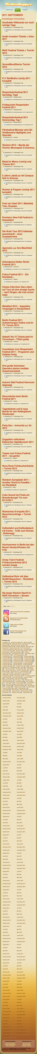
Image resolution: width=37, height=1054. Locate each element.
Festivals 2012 (6, 659)
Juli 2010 (19, 962)
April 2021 (5, 770)
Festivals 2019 (17, 661)
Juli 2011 (19, 944)
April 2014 (5, 895)
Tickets (25, 10)
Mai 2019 (19, 801)
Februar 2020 (6, 789)
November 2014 (21, 883)
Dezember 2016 (7, 847)
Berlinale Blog (20, 646)
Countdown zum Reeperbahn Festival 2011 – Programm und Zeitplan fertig (18, 352)
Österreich (26, 642)
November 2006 (21, 1030)
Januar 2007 (20, 1026)
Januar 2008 (20, 1008)
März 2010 (19, 969)
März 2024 (5, 725)
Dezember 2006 (7, 1030)
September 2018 (21, 813)
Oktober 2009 (6, 978)
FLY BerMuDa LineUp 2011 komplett (16, 79)
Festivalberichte (16, 653)
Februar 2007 (6, 1026)
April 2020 (5, 786)
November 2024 (7, 713)
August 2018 (6, 816)
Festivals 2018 (6, 661)
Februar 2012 (6, 935)
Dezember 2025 (7, 697)
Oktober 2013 (6, 905)
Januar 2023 (6, 743)
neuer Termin (9, 682)
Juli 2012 (19, 926)
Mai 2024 (5, 722)
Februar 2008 (6, 1008)
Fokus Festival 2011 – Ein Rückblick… (15, 275)
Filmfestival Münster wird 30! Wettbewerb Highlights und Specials (17, 132)
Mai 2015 (19, 874)
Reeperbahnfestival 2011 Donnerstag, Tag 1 (15, 118)
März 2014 (19, 895)
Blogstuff (4, 648)
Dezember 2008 (7, 993)
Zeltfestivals (26, 692)
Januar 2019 (20, 807)
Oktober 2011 (6, 941)
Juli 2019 (19, 798)
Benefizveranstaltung (7, 646)
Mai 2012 (19, 929)
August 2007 (6, 1017)
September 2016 (21, 850)
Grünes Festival (10, 670)
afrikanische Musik (16, 642)
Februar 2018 (6, 825)
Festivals (9, 10)
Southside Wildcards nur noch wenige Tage (18, 23)
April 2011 (5, 950)
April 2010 (5, 969)
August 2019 (6, 798)
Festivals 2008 (27, 656)
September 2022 (7, 749)
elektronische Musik (15, 652)
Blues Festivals (13, 648)
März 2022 (5, 758)
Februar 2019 (6, 807)
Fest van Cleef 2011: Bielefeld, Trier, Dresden (17, 204)
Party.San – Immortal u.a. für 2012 (17, 426)
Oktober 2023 (20, 728)
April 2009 (5, 987)
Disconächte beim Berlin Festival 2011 (15, 397)
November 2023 (7, 728)
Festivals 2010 (17, 657)
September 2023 (7, 731)
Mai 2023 (5, 737)
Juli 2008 (19, 999)
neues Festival (20, 682)
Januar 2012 (20, 935)
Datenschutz (17, 1049)
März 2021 (19, 770)
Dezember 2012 (7, 920)
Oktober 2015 (6, 868)
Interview (16, 673)
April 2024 (19, 722)
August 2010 (6, 962)
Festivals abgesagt (7, 666)
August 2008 (6, 999)
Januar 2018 (20, 825)
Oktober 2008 (6, 996)
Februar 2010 (6, 972)
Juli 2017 (19, 834)
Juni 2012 (5, 929)
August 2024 (20, 716)
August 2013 (6, 908)
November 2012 (21, 920)
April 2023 (19, 737)
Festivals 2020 (28, 661)
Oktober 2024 (20, 713)
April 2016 (5, 859)
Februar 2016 (6, 862)
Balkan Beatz (5, 643)
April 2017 (5, 841)
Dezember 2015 (7, 865)
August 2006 (6, 1036)
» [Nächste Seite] (14, 606)
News (18, 10)
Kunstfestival (5, 677)
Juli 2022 (5, 752)
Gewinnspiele (30, 668)
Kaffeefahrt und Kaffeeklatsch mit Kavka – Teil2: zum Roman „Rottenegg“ (18, 531)
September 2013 (21, 905)
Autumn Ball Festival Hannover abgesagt (18, 383)
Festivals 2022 (16, 663)
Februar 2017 (6, 844)
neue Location (29, 681)
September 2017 (21, 831)
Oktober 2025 (6, 700)
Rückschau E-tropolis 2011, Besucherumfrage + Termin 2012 (16, 514)
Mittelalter (27, 679)
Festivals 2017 (28, 660)
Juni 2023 (19, 734)
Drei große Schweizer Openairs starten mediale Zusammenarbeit (15, 368)
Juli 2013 (19, 908)
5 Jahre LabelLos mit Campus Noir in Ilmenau (17, 177)
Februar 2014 (6, 898)
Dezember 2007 (7, 1011)
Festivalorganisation (19, 655)
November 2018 (21, 810)
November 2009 (21, 975)
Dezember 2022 (21, 743)
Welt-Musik (5, 692)
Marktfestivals (6, 679)
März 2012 (19, 932)
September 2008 (21, 996)
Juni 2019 (5, 801)
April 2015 (5, 877)
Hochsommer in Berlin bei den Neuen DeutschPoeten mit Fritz (18, 547)
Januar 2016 (20, 862)
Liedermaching (16, 677)
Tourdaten (29, 687)
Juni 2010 (5, 965)
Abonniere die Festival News (22, 619)
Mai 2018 (19, 819)
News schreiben (10, 1045)
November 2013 (21, 901)
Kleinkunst (24, 674)
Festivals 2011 (28, 657)
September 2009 (21, 978)
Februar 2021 (6, 773)
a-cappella (5, 642)
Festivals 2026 (26, 664)
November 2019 (21, 792)
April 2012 (5, 932)
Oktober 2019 (6, 795)
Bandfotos (25, 643)
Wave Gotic (22, 689)
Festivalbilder (28, 653)
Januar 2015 (20, 880)
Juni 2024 (19, 719)
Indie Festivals (24, 671)
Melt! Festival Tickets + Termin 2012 (18, 51)
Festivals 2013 (17, 659)
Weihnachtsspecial (26, 691)
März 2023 (5, 740)
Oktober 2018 (6, 813)
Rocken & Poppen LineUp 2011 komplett (18, 190)
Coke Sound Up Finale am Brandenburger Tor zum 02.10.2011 (16, 498)
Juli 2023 (5, 734)
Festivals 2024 (6, 664)
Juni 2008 (5, 1002)
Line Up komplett (28, 677)
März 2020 (19, 786)
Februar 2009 (6, 990)
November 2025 (21, 697)
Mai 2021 (19, 767)
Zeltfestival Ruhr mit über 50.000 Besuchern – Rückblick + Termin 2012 (17, 579)
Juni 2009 (5, 984)
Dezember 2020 (21, 773)
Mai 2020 (19, 783)
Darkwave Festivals (21, 650)
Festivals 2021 (6, 663)
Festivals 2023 (26, 663)
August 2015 (6, 871)
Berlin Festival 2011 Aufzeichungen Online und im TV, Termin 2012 (17, 323)
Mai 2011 (19, 947)
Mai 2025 (19, 706)
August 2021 (6, 764)
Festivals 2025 (16, 664)
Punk (7, 684)
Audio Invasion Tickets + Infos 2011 (18, 37)
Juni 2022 (19, 752)
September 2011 (21, 941)
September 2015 (21, 868)
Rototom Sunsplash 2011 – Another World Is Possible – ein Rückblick (16, 482)
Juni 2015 (5, 874)
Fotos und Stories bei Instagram (22, 612)
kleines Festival (13, 674)
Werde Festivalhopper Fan (22, 631)
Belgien (23, 645)
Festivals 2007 (16, 656)
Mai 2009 (19, 984)
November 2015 (21, 865)
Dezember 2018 (7, 810)
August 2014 (6, 889)
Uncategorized (22, 688)
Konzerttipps (28, 675)
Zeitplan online (16, 692)
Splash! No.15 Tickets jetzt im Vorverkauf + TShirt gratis (17, 338)
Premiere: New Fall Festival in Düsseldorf (17, 218)
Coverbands (27, 649)
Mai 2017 (19, 838)
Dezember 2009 (7, 975)
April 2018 (5, 822)
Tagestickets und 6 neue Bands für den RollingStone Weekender (16, 411)
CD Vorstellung (24, 648)
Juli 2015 (19, 871)
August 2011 (6, 944)
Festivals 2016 (17, 660)
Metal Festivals (17, 679)
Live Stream (9, 678)
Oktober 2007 (6, 1014)
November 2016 (21, 847)
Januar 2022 (20, 758)
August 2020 (6, 780)
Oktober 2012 (6, 923)
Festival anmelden (10, 1043)
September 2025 (21, 700)
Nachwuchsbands (7, 681)
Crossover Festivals (7, 650)
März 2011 (19, 950)
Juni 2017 (5, 838)
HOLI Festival (13, 671)
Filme (22, 667)
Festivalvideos (13, 667)
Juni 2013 (5, 911)
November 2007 (21, 1011)
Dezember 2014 (7, 883)
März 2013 (19, 914)
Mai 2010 (19, 965)
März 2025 (5, 710)
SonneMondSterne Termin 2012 (16, 65)
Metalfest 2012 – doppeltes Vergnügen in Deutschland (16, 307)
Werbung (23, 1049)
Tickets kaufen (18, 687)
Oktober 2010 (6, 959)
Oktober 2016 (6, 850)
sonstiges (8, 687)
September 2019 (21, 795)
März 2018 (19, 822)
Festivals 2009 (6, 657)
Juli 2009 (19, 981)
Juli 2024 (5, 719)
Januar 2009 (20, 990)
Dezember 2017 (7, 828)
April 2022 (19, 755)
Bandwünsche (14, 645)
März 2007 (19, 1023)
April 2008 (5, 1005)
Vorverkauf (5, 689)
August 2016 (6, 853)
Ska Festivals (31, 685)
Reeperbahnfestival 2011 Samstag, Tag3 (15, 93)
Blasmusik (28, 646)
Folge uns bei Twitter (22, 625)
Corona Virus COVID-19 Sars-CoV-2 (11, 649)
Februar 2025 (20, 710)
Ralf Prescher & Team (24, 1048)
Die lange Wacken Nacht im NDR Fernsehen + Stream (16, 594)
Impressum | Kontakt (7, 1049)
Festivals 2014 (28, 659)
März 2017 (19, 841)
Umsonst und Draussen (8, 688)
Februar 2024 (20, 725)
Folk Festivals (8, 668)
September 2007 (21, 1014)
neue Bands (18, 681)
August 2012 (6, 926)
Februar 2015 (6, 880)
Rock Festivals (28, 684)
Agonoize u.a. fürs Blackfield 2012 (17, 249)
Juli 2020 (19, 780)
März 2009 (19, 987)
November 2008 (21, 993)
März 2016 (19, 859)
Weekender (15, 691)
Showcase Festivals (19, 685)
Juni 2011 (5, 947)
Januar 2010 (20, 972)
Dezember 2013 (7, 901)
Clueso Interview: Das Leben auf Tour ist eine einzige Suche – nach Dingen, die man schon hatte (18, 291)
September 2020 (21, 777)
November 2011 (21, 938)
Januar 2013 (20, 917)
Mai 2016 (19, 856)
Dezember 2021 (7, 761)
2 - (13, 606)
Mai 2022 (5, 755)
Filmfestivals (29, 667)
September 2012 (21, 923)
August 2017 (6, 834)
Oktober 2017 (6, 831)
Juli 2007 (19, 1017)
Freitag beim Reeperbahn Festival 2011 (15, 106)
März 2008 (19, 1005)
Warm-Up (14, 689)
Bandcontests (15, 643)
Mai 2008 (19, 1002)
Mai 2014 (19, 892)
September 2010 (21, 959)
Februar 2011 (6, 953)
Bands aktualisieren (10, 1044)
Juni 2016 (5, 856)
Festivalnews (5, 655)
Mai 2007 (19, 1020)
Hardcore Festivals (21, 670)
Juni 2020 (5, 783)
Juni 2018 (5, 819)
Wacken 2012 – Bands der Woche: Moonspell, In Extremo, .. (18, 148)
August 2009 (6, 981)
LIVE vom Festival (19, 678)
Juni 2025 (5, 706)
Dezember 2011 (7, 938)
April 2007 (5, 1023)
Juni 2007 (5, 1020)
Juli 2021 (19, 764)
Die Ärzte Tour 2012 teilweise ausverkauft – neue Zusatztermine (17, 234)
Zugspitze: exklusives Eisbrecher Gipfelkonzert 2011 (18, 440)
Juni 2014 (5, 892)
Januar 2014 (20, 898)
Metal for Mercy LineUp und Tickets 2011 (16, 163)
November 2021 (21, 761)
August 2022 (20, 749)
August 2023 (20, 731)
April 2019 (5, 804)
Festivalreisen (6, 656)
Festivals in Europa (21, 666)
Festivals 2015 (6, 660)
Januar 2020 (20, 789)
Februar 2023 (20, 740)
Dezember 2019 (7, 792)
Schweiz (8, 685)
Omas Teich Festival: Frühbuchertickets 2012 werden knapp (14, 562)
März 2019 (19, 804)
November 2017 (21, 828)
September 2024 (7, 716)
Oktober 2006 (6, 1033)
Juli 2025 (19, 703)
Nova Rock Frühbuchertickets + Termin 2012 (17, 467)
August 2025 (6, 703)
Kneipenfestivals (6, 675)
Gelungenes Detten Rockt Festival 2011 (15, 263)
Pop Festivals (30, 682)
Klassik (4, 674)
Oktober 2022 (20, 746)
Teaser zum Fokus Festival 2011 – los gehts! (16, 454)
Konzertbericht (18, 675)
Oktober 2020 (6, 777)
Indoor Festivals (6, 673)
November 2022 (7, 746)
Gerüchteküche (20, 668)
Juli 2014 (19, 889)
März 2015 (19, 877)
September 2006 (21, 1033)
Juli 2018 (19, 816)
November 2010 (21, 956)
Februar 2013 (6, 917)
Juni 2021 (5, 767)
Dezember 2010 (7, 956)
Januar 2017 (20, 844)
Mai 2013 (19, 911)
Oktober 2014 (6, 886)
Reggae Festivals (16, 684)
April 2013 (5, 914)
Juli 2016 (19, 853)
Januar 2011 (20, 953)
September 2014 (21, 886)
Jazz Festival (25, 673)
